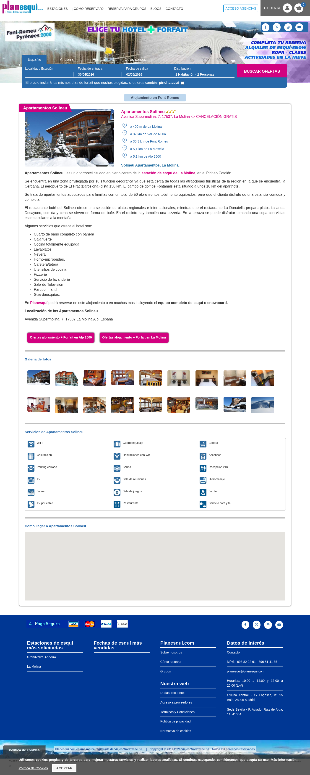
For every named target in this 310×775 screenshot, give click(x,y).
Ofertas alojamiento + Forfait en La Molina (134, 337)
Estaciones (57, 9)
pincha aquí (169, 83)
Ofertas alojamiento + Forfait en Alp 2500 (61, 337)
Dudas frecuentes (172, 693)
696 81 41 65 (267, 662)
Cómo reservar (171, 662)
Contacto (174, 9)
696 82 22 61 (246, 662)
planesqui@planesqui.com (245, 671)
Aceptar (64, 768)
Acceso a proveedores (176, 702)
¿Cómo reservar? (88, 9)
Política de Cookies (33, 768)
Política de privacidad (175, 721)
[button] (155, 562)
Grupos (165, 671)
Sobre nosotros (171, 652)
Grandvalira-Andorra (41, 657)
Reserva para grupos (127, 9)
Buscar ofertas (262, 71)
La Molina (34, 666)
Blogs (156, 9)
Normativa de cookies (175, 731)
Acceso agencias (240, 8)
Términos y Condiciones (177, 712)
